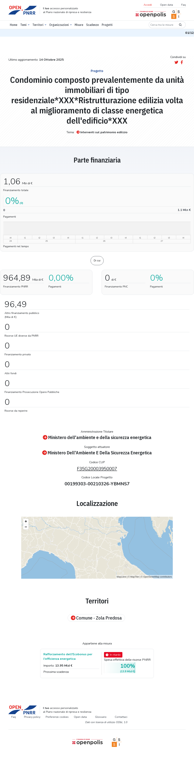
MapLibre (121, 576)
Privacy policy (32, 717)
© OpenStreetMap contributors (156, 576)
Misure (79, 25)
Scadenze (92, 25)
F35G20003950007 (97, 469)
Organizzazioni (59, 25)
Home (13, 25)
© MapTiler (133, 576)
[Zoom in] (26, 521)
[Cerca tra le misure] (162, 24)
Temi (23, 25)
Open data (166, 5)
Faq (183, 5)
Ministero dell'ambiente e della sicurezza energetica (97, 437)
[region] (97, 548)
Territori (37, 25)
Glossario (100, 717)
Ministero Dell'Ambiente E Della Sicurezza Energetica (97, 452)
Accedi (148, 5)
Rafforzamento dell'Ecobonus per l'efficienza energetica (67, 656)
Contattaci (121, 717)
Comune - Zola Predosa (96, 618)
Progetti (107, 25)
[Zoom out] (26, 527)
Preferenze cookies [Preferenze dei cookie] (57, 717)
